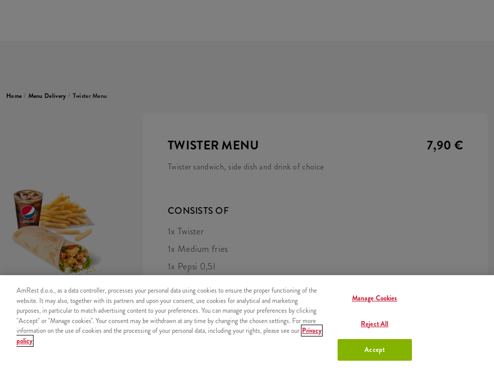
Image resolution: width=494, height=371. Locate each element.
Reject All (374, 324)
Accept (374, 350)
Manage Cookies (374, 298)
